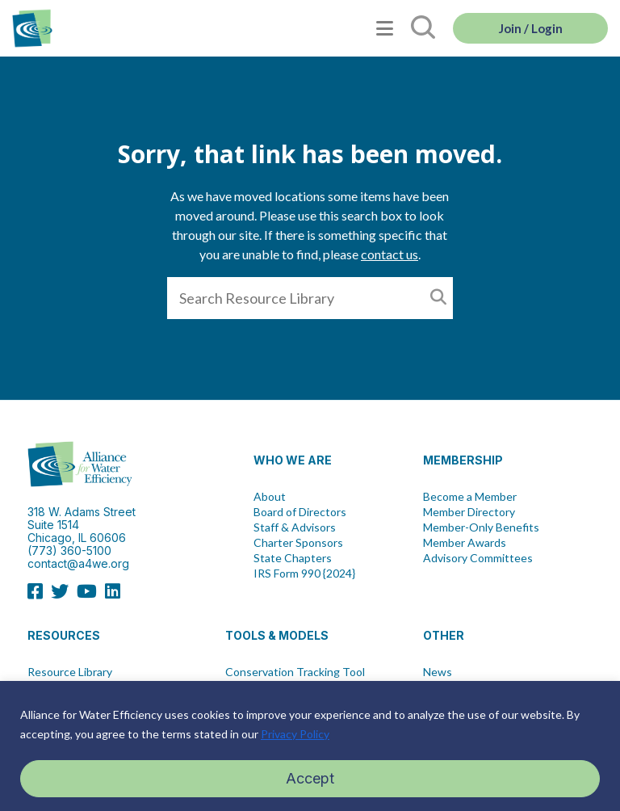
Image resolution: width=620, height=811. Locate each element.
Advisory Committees (478, 558)
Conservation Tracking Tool (295, 672)
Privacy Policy (295, 734)
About (269, 496)
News (437, 672)
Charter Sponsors (298, 542)
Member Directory (469, 512)
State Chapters (292, 558)
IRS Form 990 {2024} (304, 573)
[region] (310, 746)
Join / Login (531, 28)
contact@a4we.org (78, 563)
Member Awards (464, 542)
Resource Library (69, 672)
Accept (310, 778)
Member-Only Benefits (481, 527)
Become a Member (470, 496)
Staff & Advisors (294, 527)
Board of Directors (299, 512)
